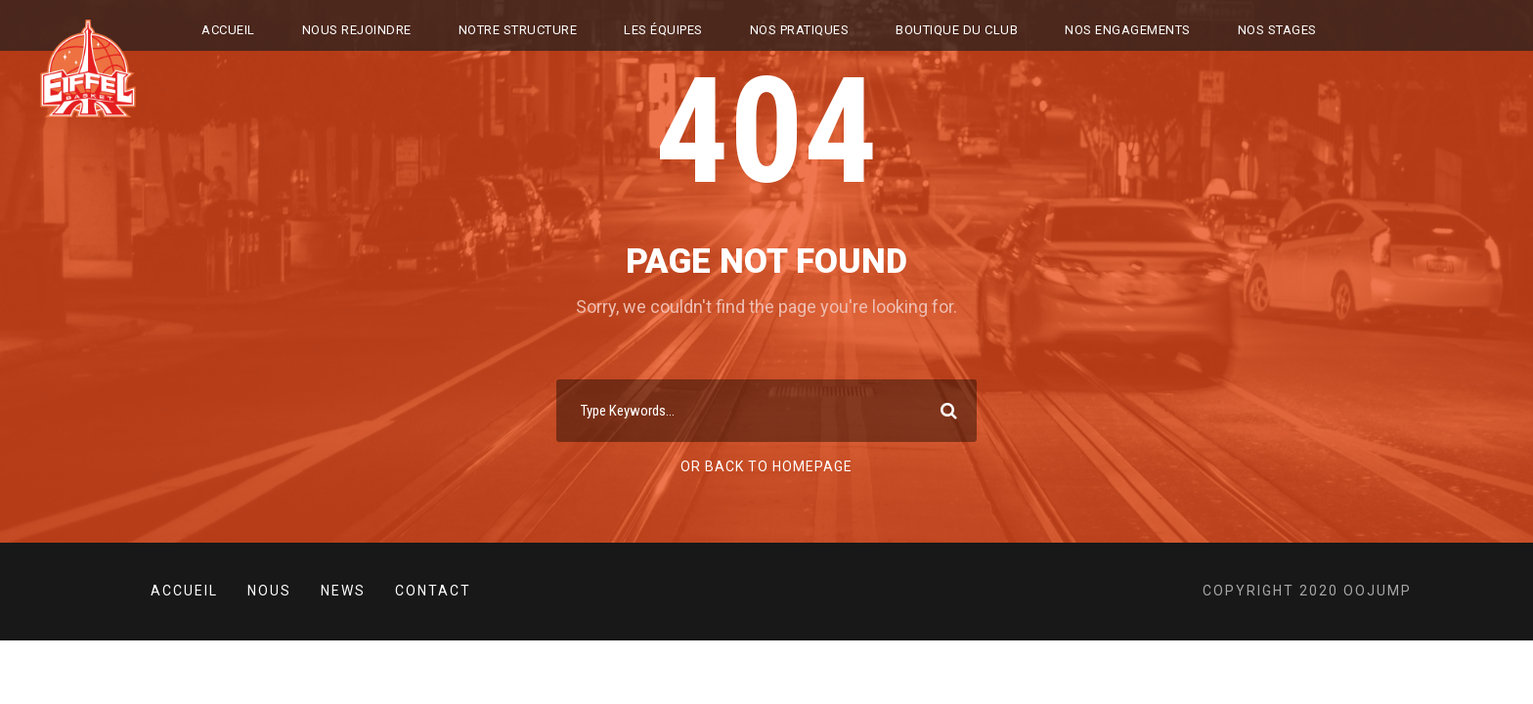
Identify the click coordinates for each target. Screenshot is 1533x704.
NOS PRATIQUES (800, 29)
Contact (433, 590)
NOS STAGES (1277, 29)
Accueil (228, 29)
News (343, 590)
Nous (269, 590)
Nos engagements (1128, 29)
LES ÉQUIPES (663, 29)
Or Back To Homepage (766, 466)
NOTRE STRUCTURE (518, 29)
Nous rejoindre (357, 29)
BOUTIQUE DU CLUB (957, 29)
